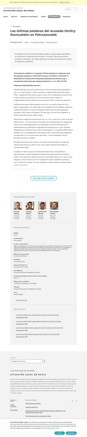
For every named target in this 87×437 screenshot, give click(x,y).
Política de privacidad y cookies (49, 428)
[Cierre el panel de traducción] (86, 2)
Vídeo (43, 16)
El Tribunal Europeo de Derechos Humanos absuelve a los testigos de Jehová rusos (45, 411)
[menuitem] (5, 16)
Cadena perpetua (31, 407)
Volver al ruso (64, 2)
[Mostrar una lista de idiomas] (72, 2)
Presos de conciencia (29, 16)
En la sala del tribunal (37, 42)
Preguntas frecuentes (33, 403)
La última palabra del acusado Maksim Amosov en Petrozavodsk (37, 315)
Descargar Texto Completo (43, 178)
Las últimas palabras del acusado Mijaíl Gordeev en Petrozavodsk (37, 334)
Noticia (14, 16)
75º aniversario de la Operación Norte (38, 416)
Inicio (5, 16)
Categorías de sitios (18, 361)
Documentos (54, 16)
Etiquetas (66, 16)
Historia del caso (21, 300)
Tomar (59, 433)
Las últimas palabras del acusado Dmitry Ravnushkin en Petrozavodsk (39, 328)
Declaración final (52, 42)
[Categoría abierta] (44, 361)
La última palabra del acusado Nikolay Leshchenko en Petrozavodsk (38, 321)
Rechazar (71, 433)
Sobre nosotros (13, 405)
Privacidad (14, 410)
